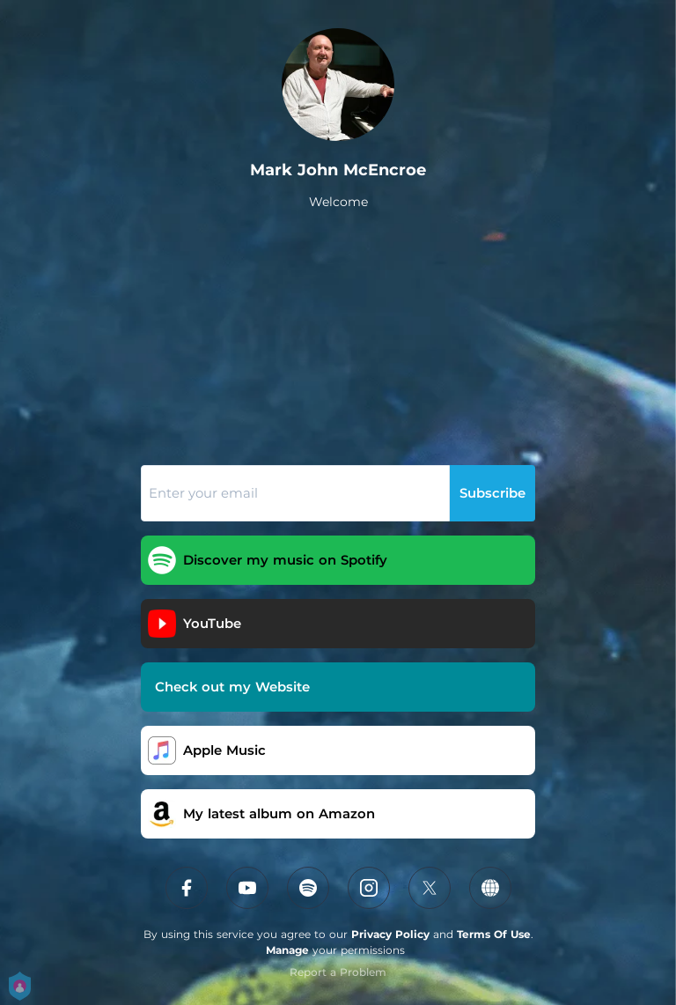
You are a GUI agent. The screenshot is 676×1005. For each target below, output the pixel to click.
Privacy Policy (390, 934)
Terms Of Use (494, 934)
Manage (287, 950)
